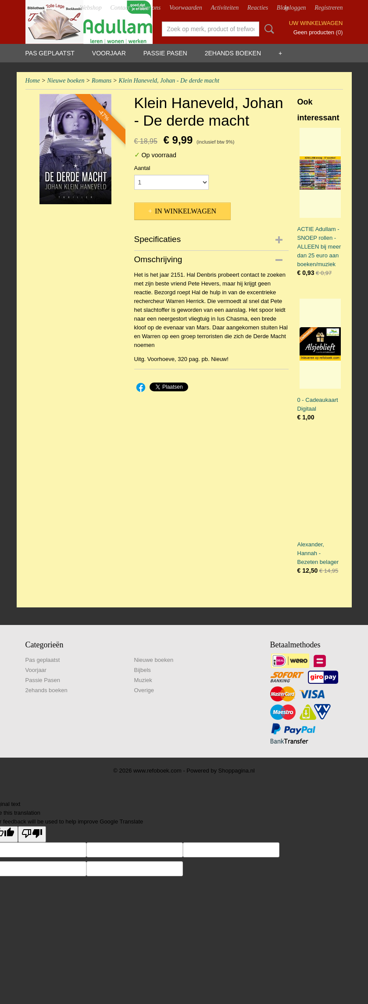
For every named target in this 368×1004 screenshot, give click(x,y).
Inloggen (295, 7)
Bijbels (142, 670)
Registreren (328, 7)
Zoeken (267, 29)
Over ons (149, 7)
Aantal (142, 168)
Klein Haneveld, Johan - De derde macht (169, 80)
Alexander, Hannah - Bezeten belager (318, 553)
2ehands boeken (233, 53)
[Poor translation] (32, 834)
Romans (101, 80)
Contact (119, 7)
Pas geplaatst (50, 53)
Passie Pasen (165, 53)
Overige (144, 690)
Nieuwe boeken (65, 80)
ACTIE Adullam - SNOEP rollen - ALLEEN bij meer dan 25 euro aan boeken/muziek (319, 246)
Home (32, 80)
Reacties (257, 7)
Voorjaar (109, 53)
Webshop (91, 7)
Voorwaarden (185, 7)
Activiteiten (225, 7)
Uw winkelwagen (316, 23)
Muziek (143, 680)
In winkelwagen (185, 211)
